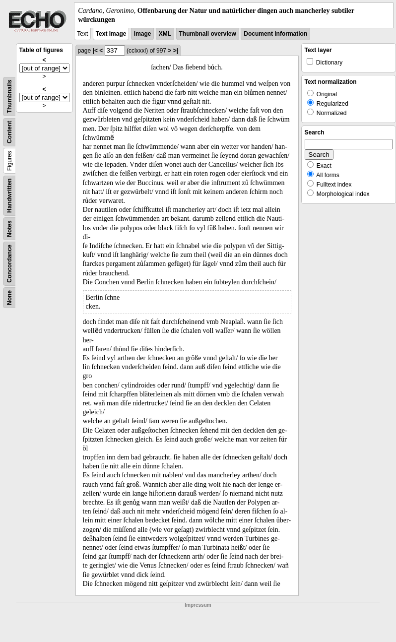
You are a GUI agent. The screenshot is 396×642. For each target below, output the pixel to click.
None (9, 297)
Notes (9, 229)
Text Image (111, 33)
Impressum (198, 605)
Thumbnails (9, 96)
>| (175, 50)
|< (95, 50)
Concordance (9, 264)
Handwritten (9, 196)
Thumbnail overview (207, 33)
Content (9, 132)
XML (165, 33)
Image (142, 33)
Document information (275, 33)
